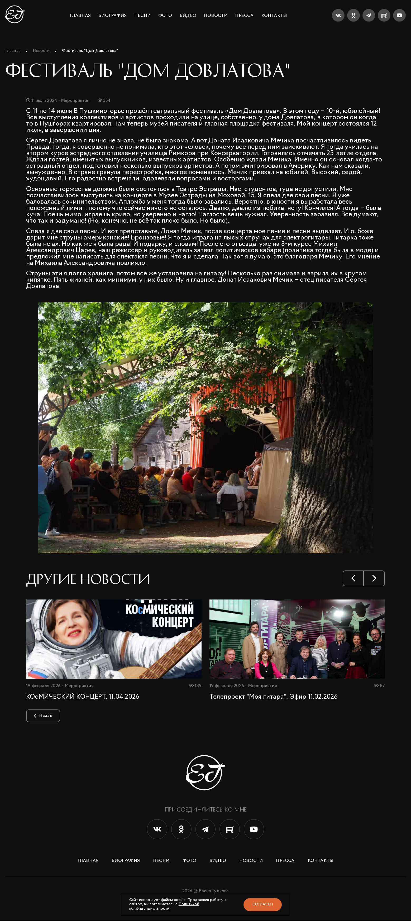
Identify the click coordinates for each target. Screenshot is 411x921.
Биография (112, 16)
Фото (165, 16)
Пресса (244, 16)
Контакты (274, 16)
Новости (215, 16)
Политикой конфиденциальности (164, 906)
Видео (188, 16)
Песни (142, 16)
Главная (80, 16)
